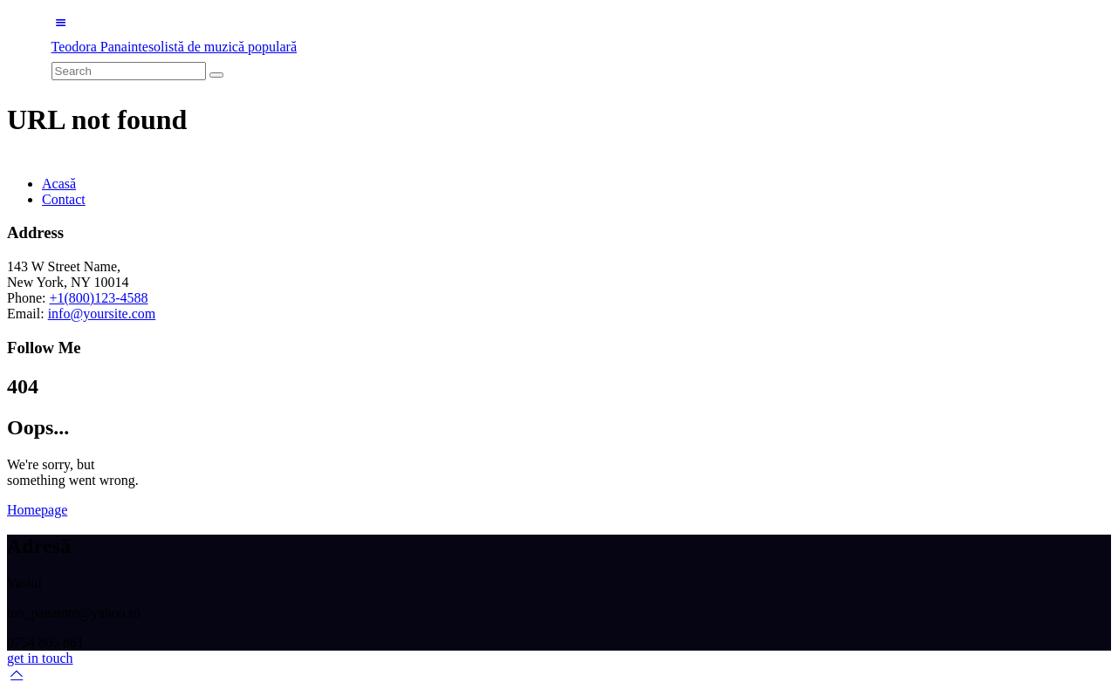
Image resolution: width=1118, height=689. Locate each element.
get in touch (40, 658)
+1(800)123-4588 (98, 297)
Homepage (37, 509)
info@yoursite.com (102, 313)
